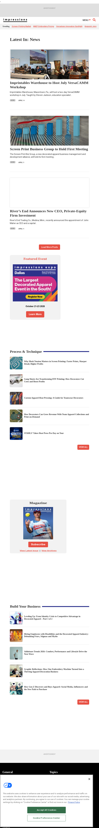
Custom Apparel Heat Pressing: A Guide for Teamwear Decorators (53, 398)
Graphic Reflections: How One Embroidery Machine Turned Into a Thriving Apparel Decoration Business (54, 670)
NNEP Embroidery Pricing (43, 26)
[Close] (89, 783)
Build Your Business (25, 606)
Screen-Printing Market (21, 26)
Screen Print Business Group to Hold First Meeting (49, 149)
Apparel (52, 777)
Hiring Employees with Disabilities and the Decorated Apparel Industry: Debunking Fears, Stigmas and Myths (56, 635)
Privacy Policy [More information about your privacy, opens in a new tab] (74, 806)
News (13, 100)
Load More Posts (49, 247)
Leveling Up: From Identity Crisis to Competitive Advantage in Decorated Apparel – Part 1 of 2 (52, 617)
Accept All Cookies (46, 814)
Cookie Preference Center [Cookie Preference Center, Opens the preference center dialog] (46, 822)
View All (83, 447)
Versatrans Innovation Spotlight (69, 26)
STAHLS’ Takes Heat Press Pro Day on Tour (44, 433)
